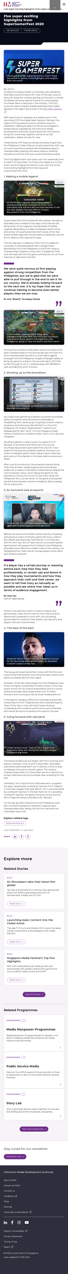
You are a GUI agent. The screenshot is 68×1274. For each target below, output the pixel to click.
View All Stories (34, 994)
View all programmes (34, 1129)
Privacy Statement (13, 1236)
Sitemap (8, 1207)
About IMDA (10, 1180)
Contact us (9, 1191)
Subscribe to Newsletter (18, 1212)
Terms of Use (10, 1242)
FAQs (6, 1201)
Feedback (10, 1196)
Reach (8, 1247)
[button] (15, 836)
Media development (15, 823)
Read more (16, 904)
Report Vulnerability (15, 1231)
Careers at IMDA (12, 1185)
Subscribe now (15, 1156)
